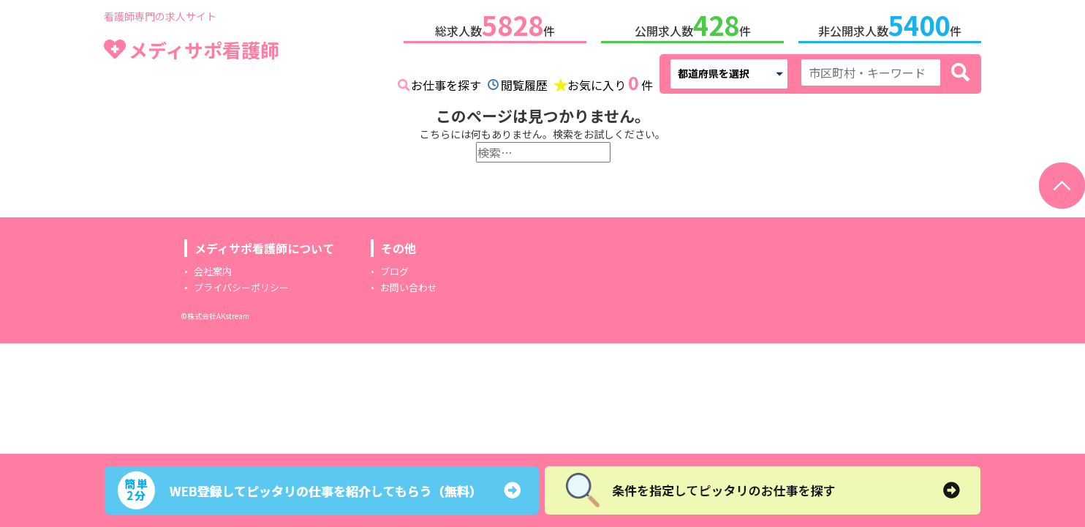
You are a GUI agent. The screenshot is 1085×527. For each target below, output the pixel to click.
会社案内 (213, 271)
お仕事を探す (446, 85)
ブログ (394, 271)
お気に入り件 (610, 83)
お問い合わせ (408, 287)
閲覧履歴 (524, 85)
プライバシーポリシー (241, 287)
